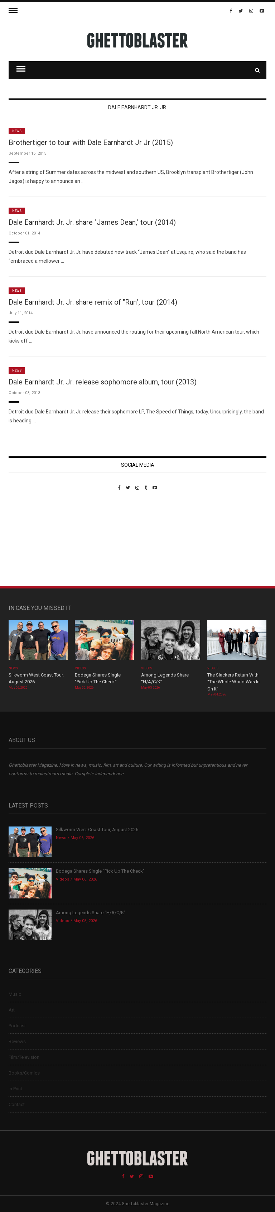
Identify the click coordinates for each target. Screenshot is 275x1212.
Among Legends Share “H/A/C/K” (91, 912)
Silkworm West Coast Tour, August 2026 (97, 829)
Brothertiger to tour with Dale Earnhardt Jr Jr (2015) (91, 142)
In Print (15, 1088)
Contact (17, 1104)
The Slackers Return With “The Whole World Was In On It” (233, 682)
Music (15, 994)
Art (12, 1010)
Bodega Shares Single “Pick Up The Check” (100, 871)
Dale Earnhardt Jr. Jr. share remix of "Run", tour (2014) (93, 302)
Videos (80, 668)
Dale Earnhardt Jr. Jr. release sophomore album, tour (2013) (103, 382)
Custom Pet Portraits (29, 539)
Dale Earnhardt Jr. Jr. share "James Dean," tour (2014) (92, 222)
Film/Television (24, 1057)
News (16, 131)
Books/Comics (24, 1073)
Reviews (17, 1041)
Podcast (17, 1025)
